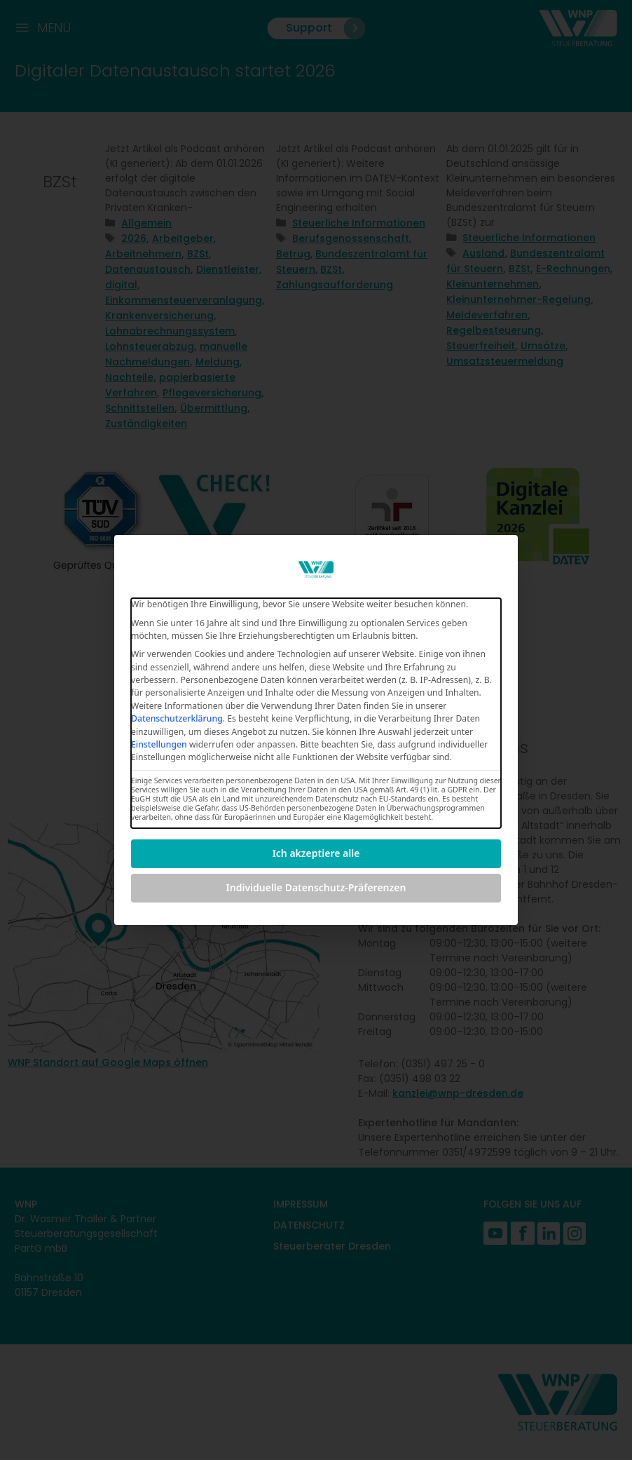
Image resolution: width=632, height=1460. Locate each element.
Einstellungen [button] (159, 744)
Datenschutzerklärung (177, 718)
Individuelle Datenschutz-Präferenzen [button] (316, 887)
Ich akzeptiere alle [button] (316, 853)
